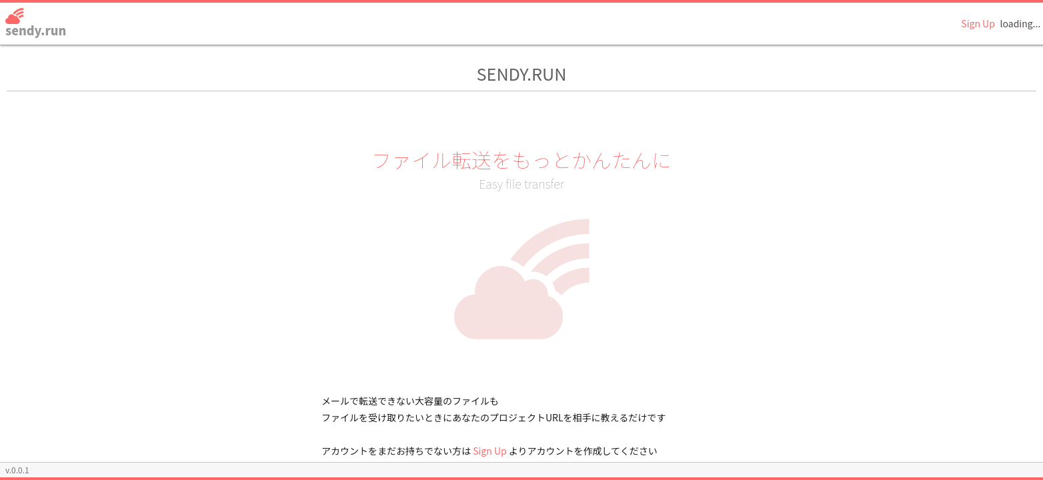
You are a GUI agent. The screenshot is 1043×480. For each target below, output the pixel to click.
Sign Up (978, 23)
